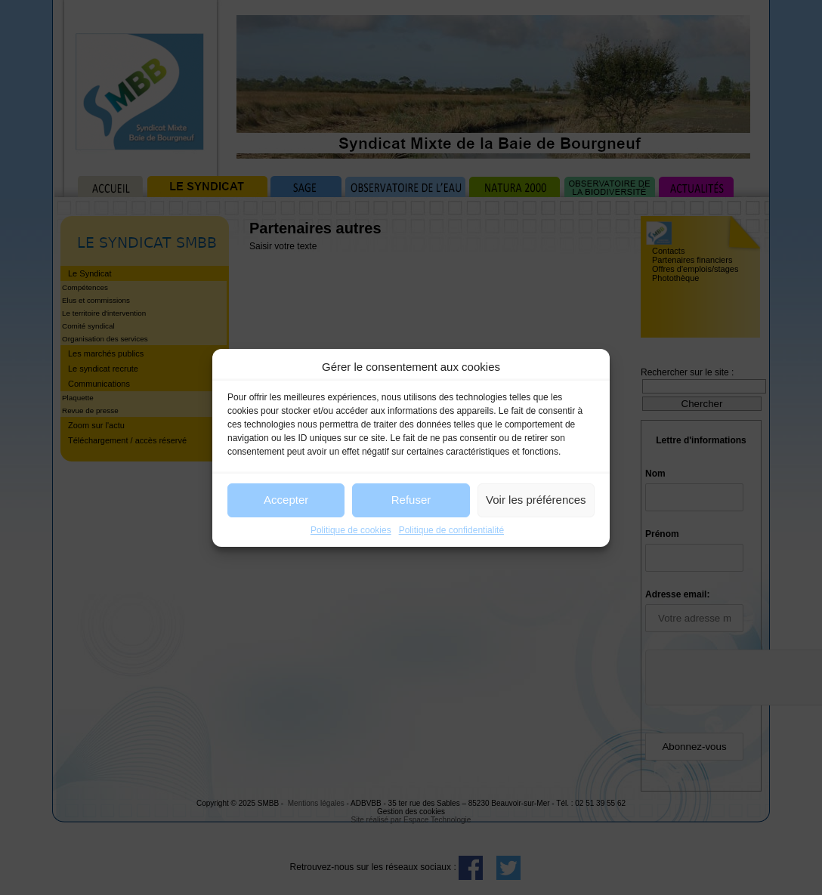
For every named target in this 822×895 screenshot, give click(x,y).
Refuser (411, 499)
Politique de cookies (351, 530)
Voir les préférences (536, 499)
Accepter (286, 499)
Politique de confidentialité (451, 530)
